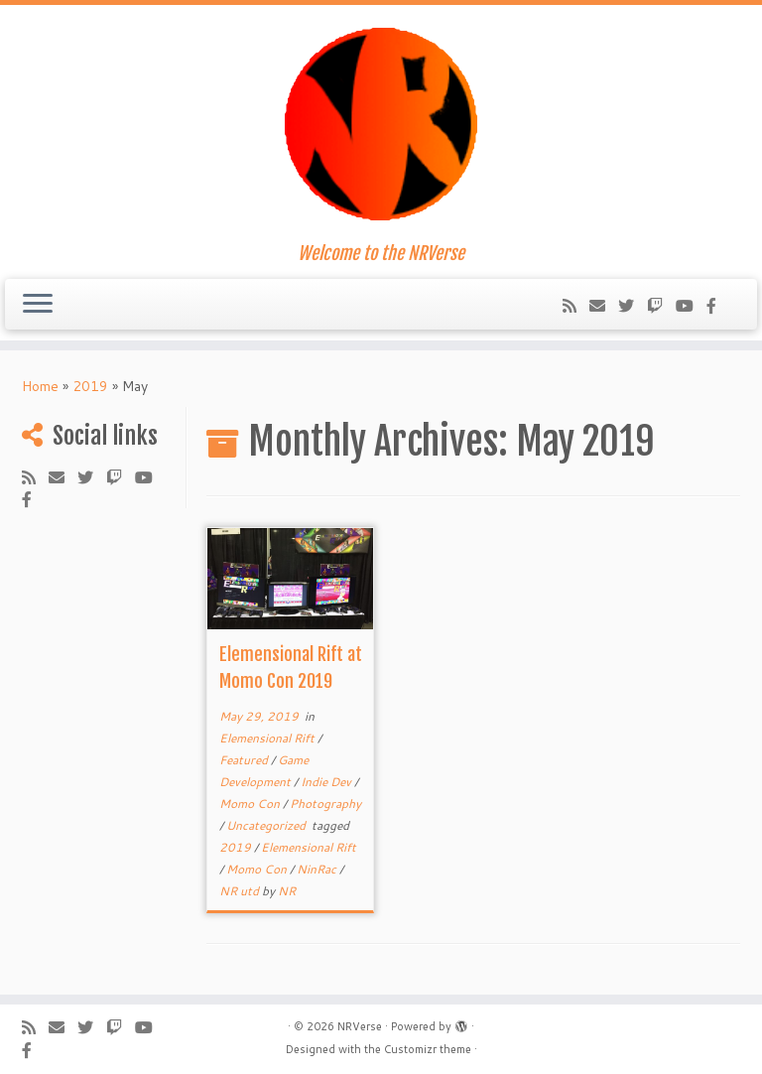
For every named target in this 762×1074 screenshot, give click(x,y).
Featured (245, 759)
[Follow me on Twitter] (632, 305)
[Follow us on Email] (603, 305)
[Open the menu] (38, 305)
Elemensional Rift (268, 738)
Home (40, 386)
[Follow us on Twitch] (661, 305)
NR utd (240, 890)
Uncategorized (267, 825)
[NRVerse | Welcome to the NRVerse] (381, 124)
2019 (90, 386)
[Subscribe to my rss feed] (576, 305)
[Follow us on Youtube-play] (691, 305)
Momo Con (251, 803)
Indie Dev (327, 781)
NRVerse (359, 1026)
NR (287, 890)
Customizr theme (427, 1049)
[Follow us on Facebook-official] (717, 305)
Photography (325, 803)
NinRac (318, 869)
